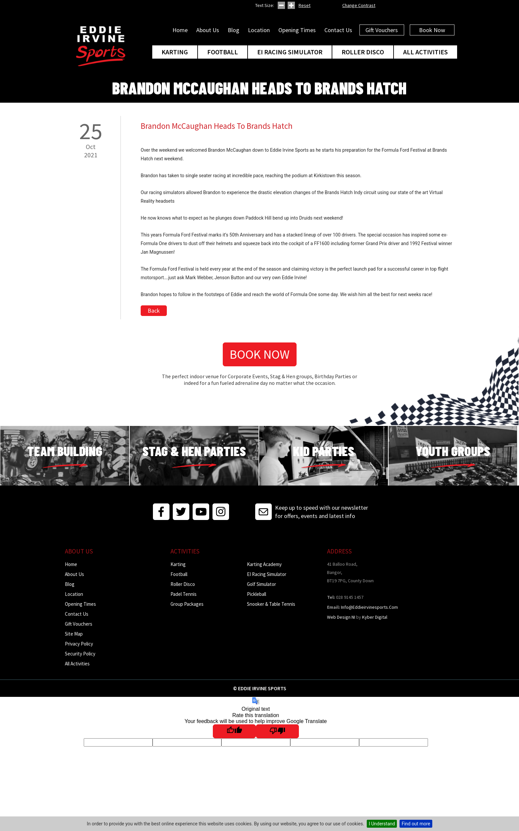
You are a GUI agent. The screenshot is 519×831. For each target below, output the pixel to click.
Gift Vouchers (381, 30)
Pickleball (256, 594)
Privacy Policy (79, 644)
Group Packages (187, 604)
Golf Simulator (261, 584)
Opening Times (297, 30)
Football (222, 52)
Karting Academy (264, 564)
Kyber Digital (374, 617)
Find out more (415, 823)
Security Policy (80, 653)
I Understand (382, 823)
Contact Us (338, 30)
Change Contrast (358, 5)
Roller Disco (363, 52)
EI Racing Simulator (289, 52)
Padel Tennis (183, 594)
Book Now (432, 30)
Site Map (74, 634)
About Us (207, 30)
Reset (304, 5)
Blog (233, 30)
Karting (175, 52)
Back (154, 310)
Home (180, 30)
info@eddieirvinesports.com (369, 607)
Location (259, 30)
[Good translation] (234, 731)
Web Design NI (341, 617)
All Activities (425, 52)
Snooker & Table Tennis (271, 604)
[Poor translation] (277, 731)
